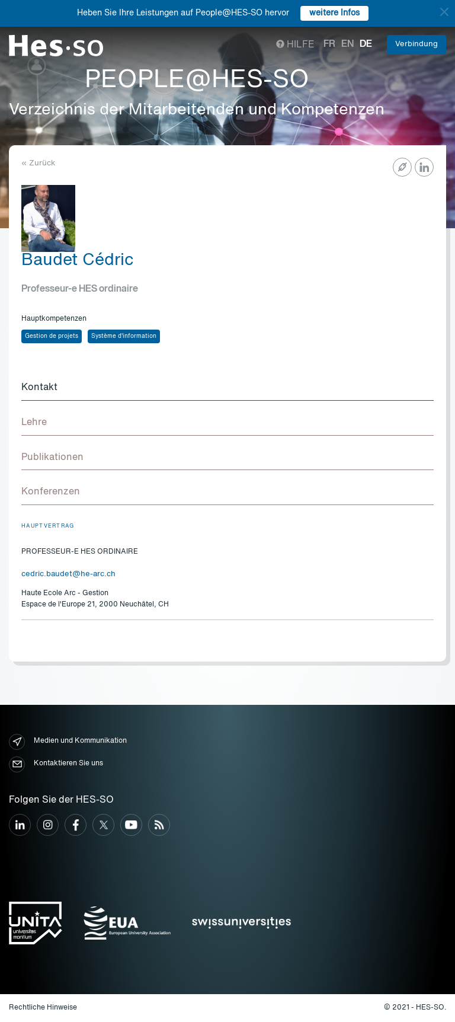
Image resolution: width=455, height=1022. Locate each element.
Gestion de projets (51, 336)
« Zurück (38, 163)
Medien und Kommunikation (68, 742)
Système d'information (123, 336)
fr (329, 44)
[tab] (227, 388)
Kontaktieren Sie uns (56, 764)
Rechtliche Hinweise (43, 1007)
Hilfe (295, 45)
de (366, 44)
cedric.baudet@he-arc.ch (68, 574)
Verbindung (416, 44)
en (347, 44)
